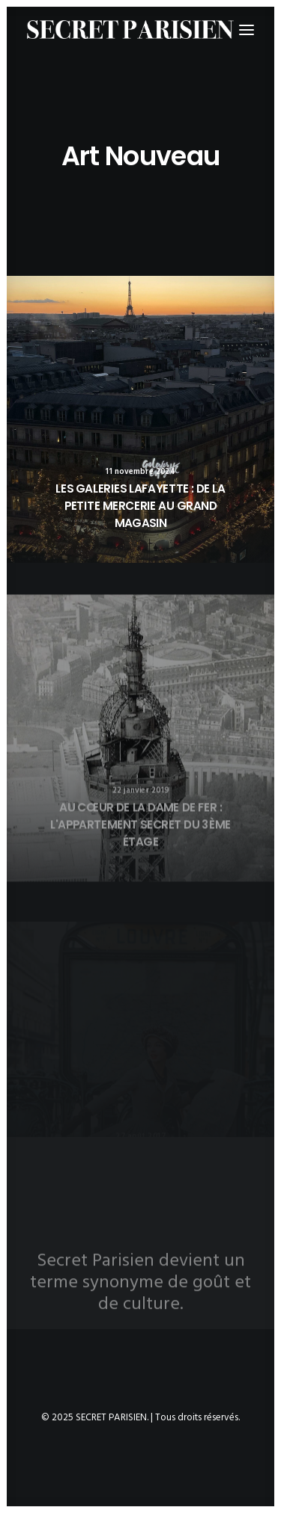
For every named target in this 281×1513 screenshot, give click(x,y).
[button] (140, 419)
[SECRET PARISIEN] (130, 29)
